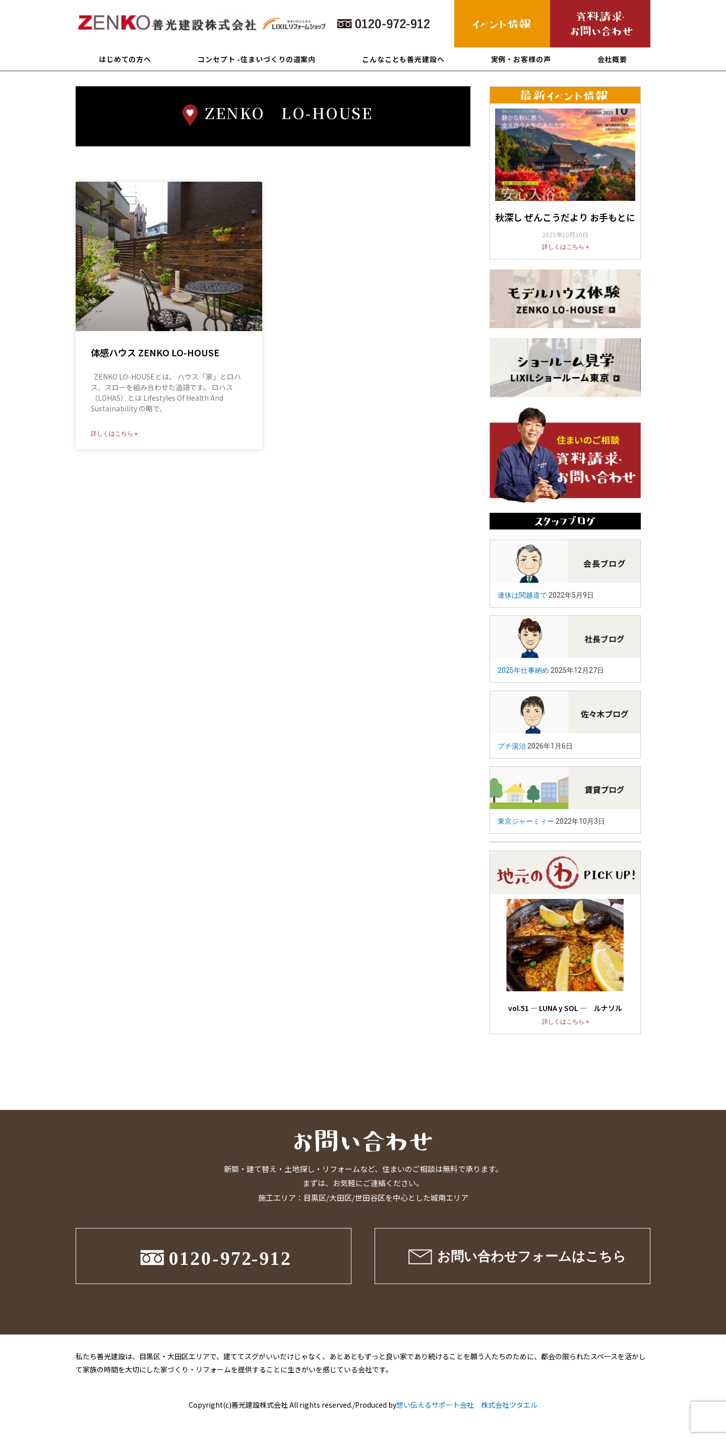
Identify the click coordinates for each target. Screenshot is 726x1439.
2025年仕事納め (523, 670)
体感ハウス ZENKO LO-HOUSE (155, 352)
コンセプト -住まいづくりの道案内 (257, 59)
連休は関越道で (522, 595)
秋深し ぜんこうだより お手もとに (565, 217)
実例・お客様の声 (521, 59)
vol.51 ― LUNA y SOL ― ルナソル (565, 1008)
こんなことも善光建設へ (403, 59)
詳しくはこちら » (114, 433)
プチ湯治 (512, 746)
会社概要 (612, 59)
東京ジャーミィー (526, 821)
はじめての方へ (125, 59)
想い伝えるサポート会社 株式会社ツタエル (466, 1405)
